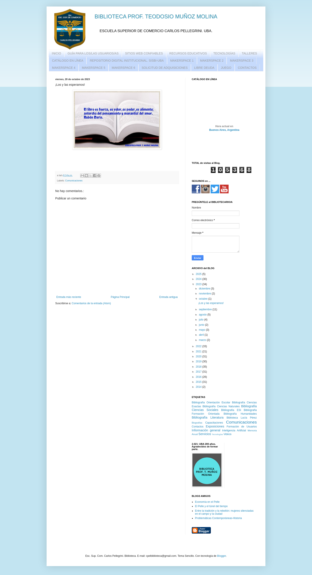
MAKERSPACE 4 (63, 67)
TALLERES (249, 53)
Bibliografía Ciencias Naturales (221, 406)
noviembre (205, 293)
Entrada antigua (168, 297)
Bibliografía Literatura (208, 417)
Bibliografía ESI (231, 410)
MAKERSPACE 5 (93, 67)
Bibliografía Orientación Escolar (211, 402)
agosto (203, 314)
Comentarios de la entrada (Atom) (91, 303)
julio (201, 319)
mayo (202, 329)
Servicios (204, 434)
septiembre (206, 309)
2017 (199, 371)
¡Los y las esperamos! (211, 303)
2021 (199, 351)
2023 (199, 284)
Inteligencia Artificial (234, 430)
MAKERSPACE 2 (212, 60)
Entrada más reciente (68, 297)
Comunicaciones (74, 180)
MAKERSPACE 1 (182, 60)
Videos (227, 434)
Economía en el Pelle (207, 501)
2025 (199, 274)
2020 (199, 356)
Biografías (197, 422)
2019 (199, 361)
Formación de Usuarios (242, 426)
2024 (199, 279)
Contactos (197, 426)
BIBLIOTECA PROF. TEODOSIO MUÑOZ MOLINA (156, 16)
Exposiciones (215, 426)
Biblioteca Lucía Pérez (242, 417)
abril (202, 334)
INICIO (56, 53)
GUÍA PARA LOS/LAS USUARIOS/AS (93, 53)
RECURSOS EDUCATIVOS (188, 53)
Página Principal (120, 297)
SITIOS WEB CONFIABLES (144, 53)
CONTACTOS (247, 67)
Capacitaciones (214, 422)
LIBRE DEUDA (204, 67)
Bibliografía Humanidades (240, 413)
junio (202, 324)
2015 (199, 381)
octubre (203, 298)
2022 (199, 346)
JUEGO (226, 67)
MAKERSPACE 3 (241, 60)
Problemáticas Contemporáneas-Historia (218, 518)
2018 (199, 366)
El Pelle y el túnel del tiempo (211, 506)
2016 (199, 376)
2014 (199, 386)
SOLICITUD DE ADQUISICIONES (165, 67)
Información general (206, 430)
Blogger (221, 555)
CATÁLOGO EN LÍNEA (67, 60)
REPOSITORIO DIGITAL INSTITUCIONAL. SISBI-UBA (127, 60)
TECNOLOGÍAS (224, 53)
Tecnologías (217, 434)
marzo (203, 340)
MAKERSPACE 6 (123, 67)
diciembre (205, 288)
